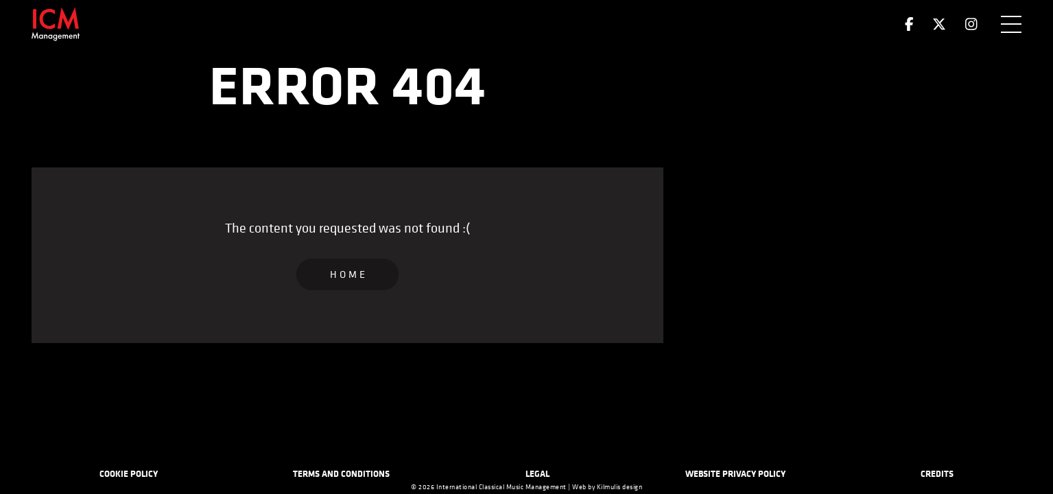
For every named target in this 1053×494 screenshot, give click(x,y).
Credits (937, 473)
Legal (537, 473)
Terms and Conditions (341, 473)
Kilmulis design (620, 487)
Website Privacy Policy (735, 473)
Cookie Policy (128, 473)
